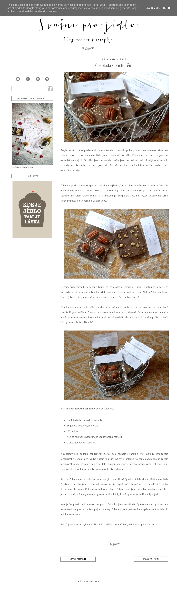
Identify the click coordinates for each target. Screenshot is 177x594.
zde (142, 195)
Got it (166, 8)
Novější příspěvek (78, 559)
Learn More (153, 8)
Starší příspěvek (151, 559)
